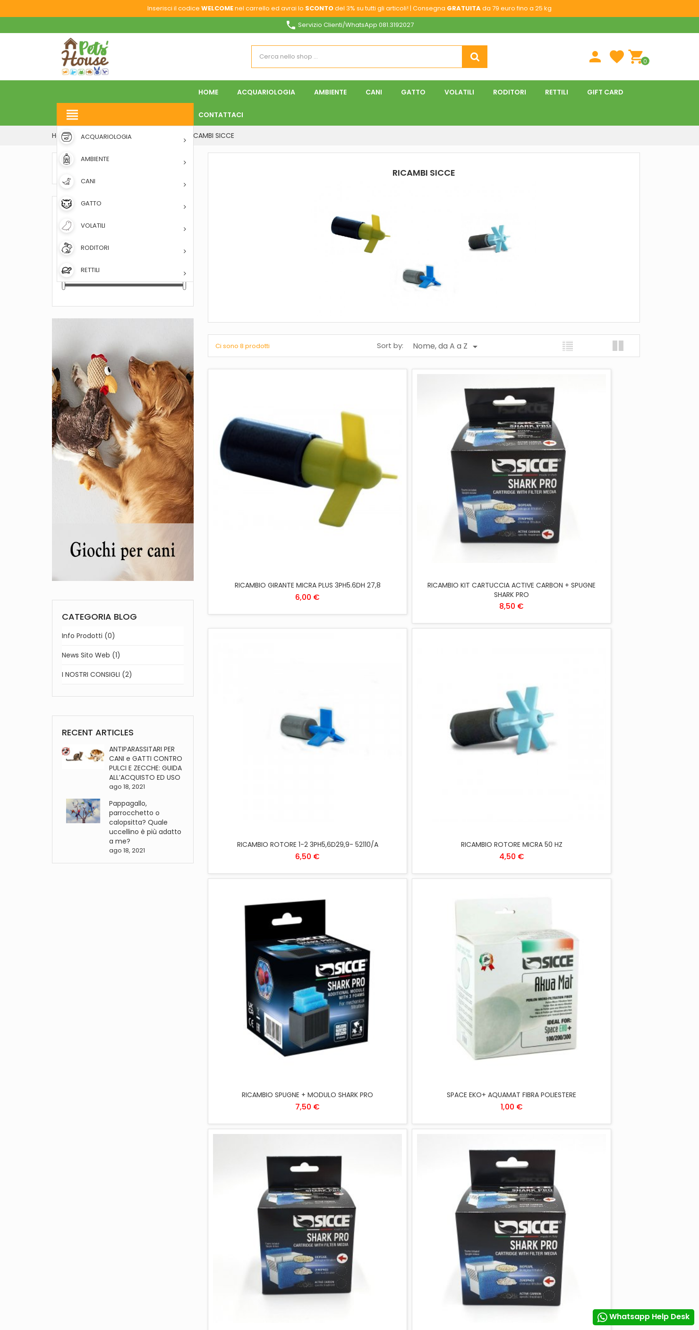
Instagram (161, 1274)
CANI (363, 1106)
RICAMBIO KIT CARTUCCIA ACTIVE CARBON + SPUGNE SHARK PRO (423, 531)
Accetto (547, 1277)
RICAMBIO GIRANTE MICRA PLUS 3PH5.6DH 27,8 (278, 531)
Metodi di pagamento (293, 1106)
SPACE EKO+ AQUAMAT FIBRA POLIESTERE (569, 728)
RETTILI (366, 1133)
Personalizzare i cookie (588, 1132)
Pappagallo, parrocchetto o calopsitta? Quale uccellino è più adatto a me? (145, 822)
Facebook (63, 1274)
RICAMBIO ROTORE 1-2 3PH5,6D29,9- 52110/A (569, 531)
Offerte (273, 1232)
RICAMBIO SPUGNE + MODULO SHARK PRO (424, 732)
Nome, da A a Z (447, 346)
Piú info (530, 1132)
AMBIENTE (370, 1092)
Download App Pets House (300, 1120)
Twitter (87, 1274)
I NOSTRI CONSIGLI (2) (97, 674)
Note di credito (481, 1127)
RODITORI (370, 1147)
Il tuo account (480, 1069)
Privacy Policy (379, 1218)
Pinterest (137, 1274)
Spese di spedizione (289, 1078)
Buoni (466, 1154)
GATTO (366, 1120)
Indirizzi (470, 1140)
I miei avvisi (474, 1168)
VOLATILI (368, 1161)
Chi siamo (276, 1092)
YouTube (112, 1274)
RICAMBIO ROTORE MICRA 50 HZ (278, 728)
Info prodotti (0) (88, 635)
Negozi (272, 1147)
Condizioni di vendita (388, 1245)
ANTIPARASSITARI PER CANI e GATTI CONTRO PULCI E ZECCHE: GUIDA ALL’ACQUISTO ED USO (145, 763)
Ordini (467, 1113)
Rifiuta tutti (355, 1277)
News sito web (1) (91, 655)
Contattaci (280, 1133)
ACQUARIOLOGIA (380, 1078)
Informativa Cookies (388, 1232)
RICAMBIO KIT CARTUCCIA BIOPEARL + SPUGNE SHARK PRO (278, 933)
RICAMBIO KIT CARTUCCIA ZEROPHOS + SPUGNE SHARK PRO (424, 933)
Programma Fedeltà (292, 1193)
